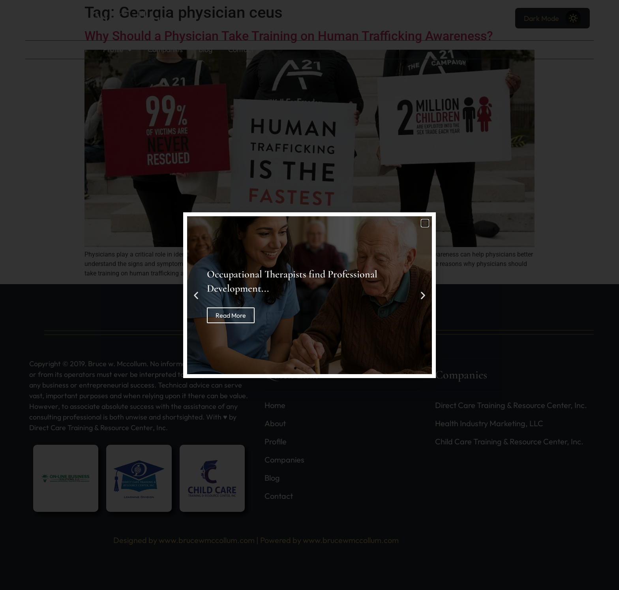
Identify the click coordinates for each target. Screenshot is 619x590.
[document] (309, 295)
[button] (425, 223)
